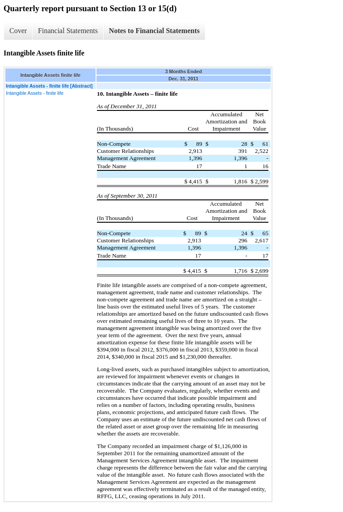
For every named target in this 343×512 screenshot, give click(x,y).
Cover (18, 30)
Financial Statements (68, 30)
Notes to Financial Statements (154, 30)
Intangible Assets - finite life (34, 93)
